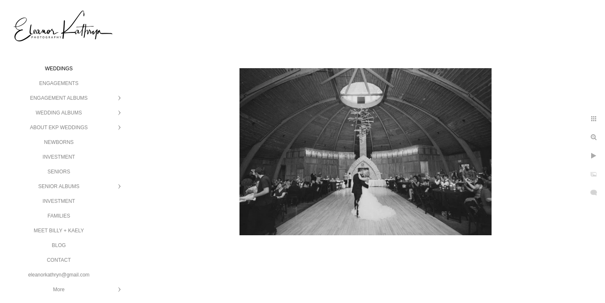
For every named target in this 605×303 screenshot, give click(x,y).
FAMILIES (58, 216)
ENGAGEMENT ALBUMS (58, 98)
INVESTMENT (58, 157)
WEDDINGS (59, 69)
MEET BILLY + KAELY (59, 231)
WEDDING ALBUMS (59, 113)
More (58, 289)
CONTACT (59, 260)
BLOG (59, 245)
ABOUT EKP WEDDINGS (59, 127)
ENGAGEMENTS (58, 83)
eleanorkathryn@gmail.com (58, 275)
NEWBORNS (59, 142)
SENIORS (58, 172)
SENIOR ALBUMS (58, 186)
